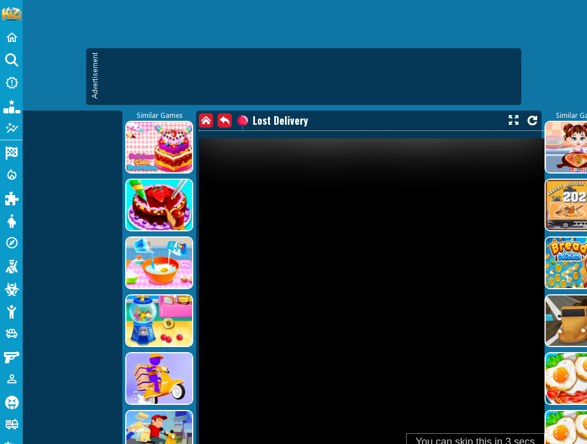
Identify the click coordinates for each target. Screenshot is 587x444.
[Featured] (11, 128)
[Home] (11, 37)
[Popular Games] (11, 105)
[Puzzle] (11, 197)
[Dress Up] (11, 220)
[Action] (11, 174)
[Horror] (11, 401)
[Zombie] (11, 288)
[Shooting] (11, 265)
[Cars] (11, 333)
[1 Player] (11, 378)
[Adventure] (11, 242)
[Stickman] (11, 310)
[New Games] (11, 82)
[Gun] (11, 356)
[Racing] (11, 152)
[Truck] (11, 424)
